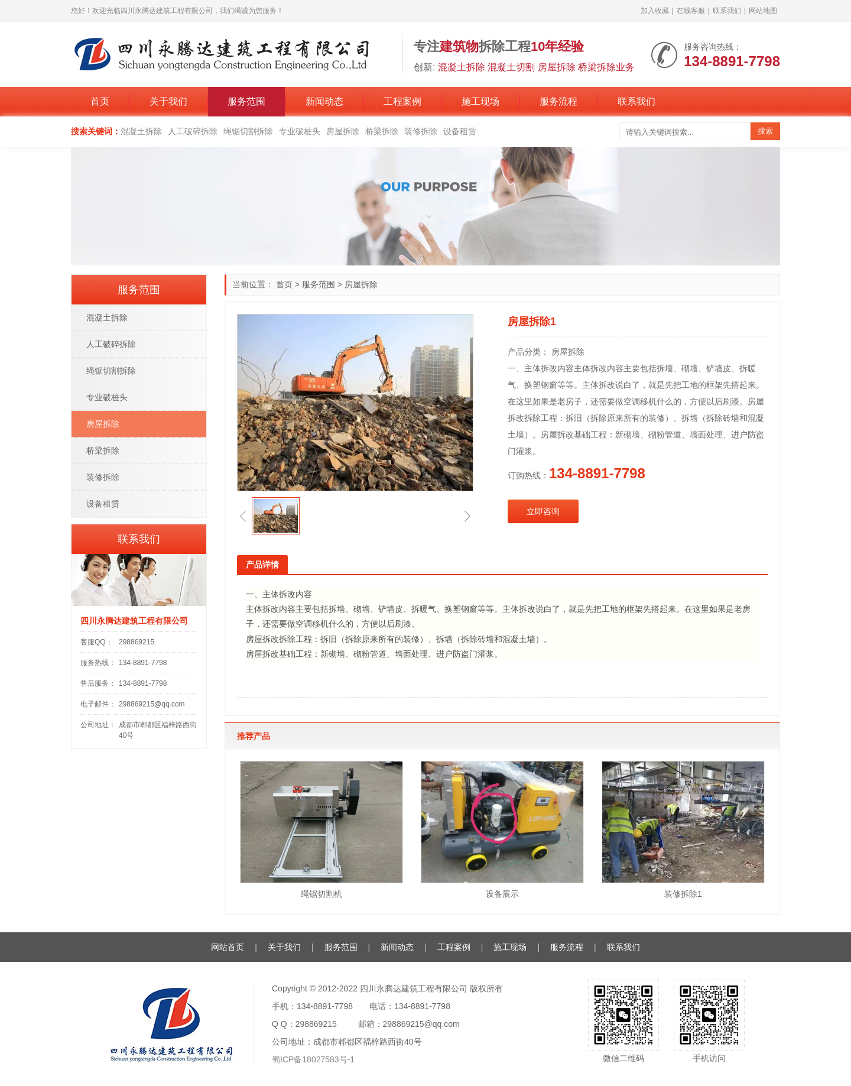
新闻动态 (324, 101)
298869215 (136, 642)
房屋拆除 (342, 131)
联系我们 (727, 11)
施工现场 (480, 101)
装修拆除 (420, 131)
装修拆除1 (683, 894)
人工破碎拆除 (192, 131)
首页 (99, 101)
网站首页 (227, 947)
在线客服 (691, 11)
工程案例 (402, 101)
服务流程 (558, 101)
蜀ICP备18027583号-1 (313, 1059)
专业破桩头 (299, 131)
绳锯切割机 (321, 894)
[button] (243, 516)
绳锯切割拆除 (248, 131)
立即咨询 (543, 511)
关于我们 (168, 101)
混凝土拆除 (141, 131)
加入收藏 (655, 11)
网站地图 (763, 11)
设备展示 (502, 894)
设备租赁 (459, 131)
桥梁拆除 (381, 131)
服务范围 (246, 101)
